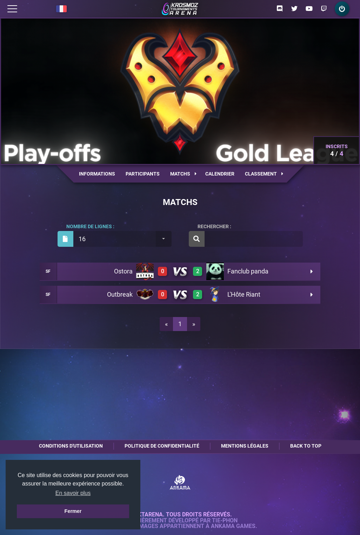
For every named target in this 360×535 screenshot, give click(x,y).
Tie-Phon (225, 520)
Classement (264, 174)
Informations (97, 174)
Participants (143, 174)
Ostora (123, 271)
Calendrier (219, 174)
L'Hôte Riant (243, 294)
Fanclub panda (247, 271)
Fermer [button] (73, 511)
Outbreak (120, 294)
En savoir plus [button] (73, 493)
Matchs (183, 174)
